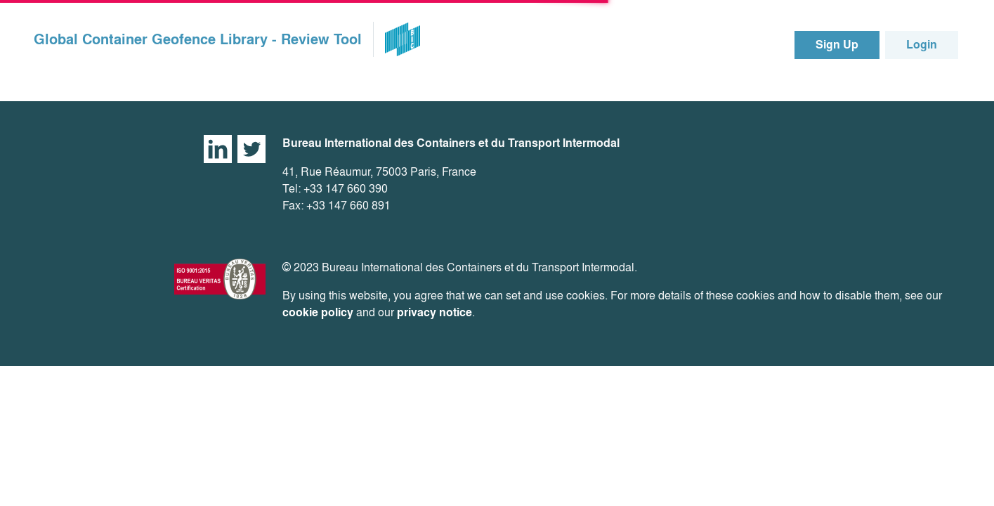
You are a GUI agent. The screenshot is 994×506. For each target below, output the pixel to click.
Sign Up (837, 45)
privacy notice (434, 312)
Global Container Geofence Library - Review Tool (198, 39)
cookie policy (317, 312)
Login (921, 45)
